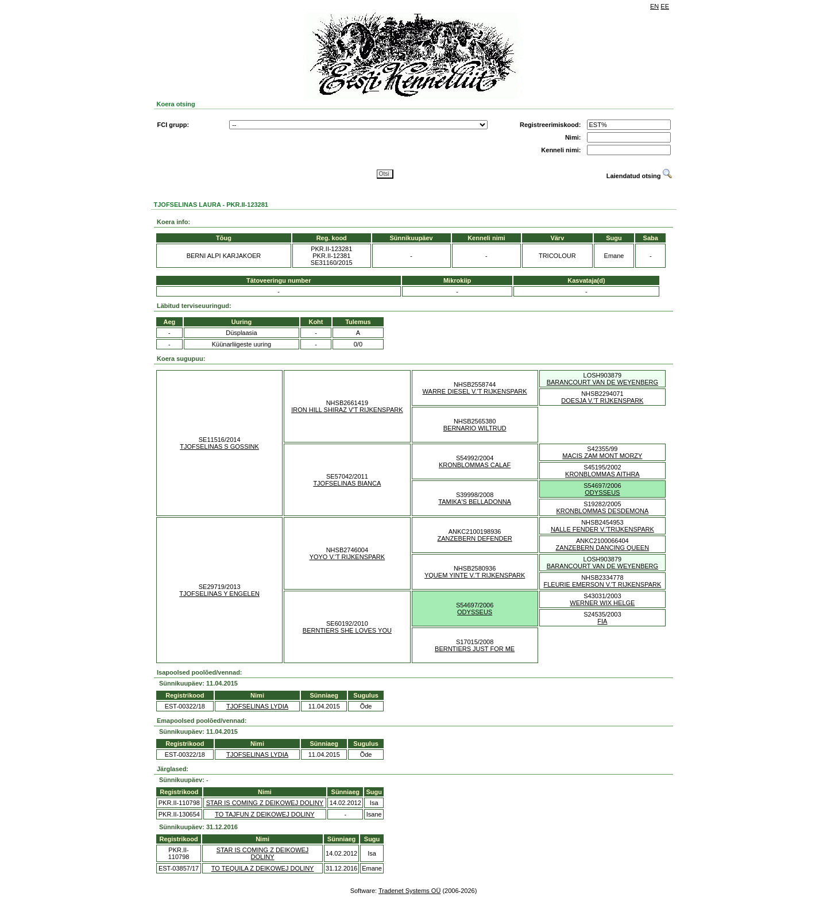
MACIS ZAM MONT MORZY (602, 455)
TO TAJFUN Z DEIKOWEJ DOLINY (265, 814)
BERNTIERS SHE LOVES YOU (347, 630)
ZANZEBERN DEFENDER (475, 538)
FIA (602, 621)
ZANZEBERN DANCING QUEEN (603, 547)
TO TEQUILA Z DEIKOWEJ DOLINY (262, 868)
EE (664, 6)
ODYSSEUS (602, 492)
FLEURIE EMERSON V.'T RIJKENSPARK (602, 584)
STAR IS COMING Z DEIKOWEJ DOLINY (265, 802)
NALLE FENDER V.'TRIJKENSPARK (602, 529)
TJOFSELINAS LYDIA (257, 706)
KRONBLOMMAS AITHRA (602, 474)
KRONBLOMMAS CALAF (475, 464)
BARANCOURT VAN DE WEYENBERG (602, 382)
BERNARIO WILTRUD (475, 428)
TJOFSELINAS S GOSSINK (219, 446)
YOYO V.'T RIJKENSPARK (347, 556)
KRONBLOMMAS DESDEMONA (603, 510)
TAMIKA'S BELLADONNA (474, 501)
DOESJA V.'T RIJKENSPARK (602, 400)
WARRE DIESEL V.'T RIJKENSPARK (475, 391)
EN (654, 6)
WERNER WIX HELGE (602, 602)
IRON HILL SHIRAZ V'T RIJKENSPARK (347, 409)
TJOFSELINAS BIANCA (347, 483)
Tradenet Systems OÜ (409, 890)
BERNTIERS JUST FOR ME (475, 648)
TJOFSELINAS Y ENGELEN (219, 593)
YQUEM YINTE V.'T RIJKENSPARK (474, 575)
